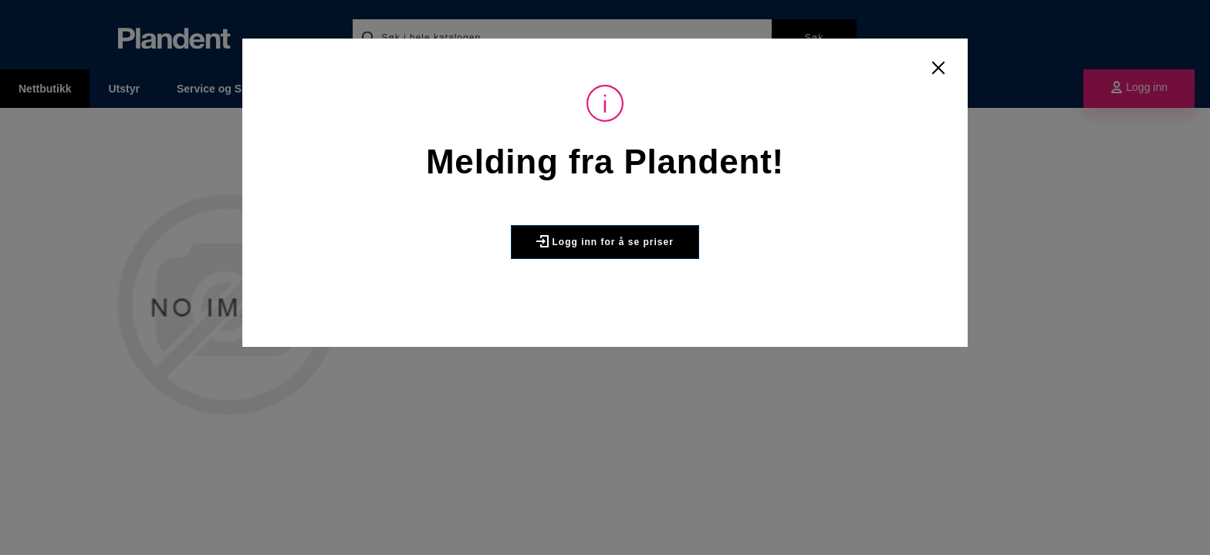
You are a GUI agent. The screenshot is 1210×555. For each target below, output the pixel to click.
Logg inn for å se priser (605, 241)
